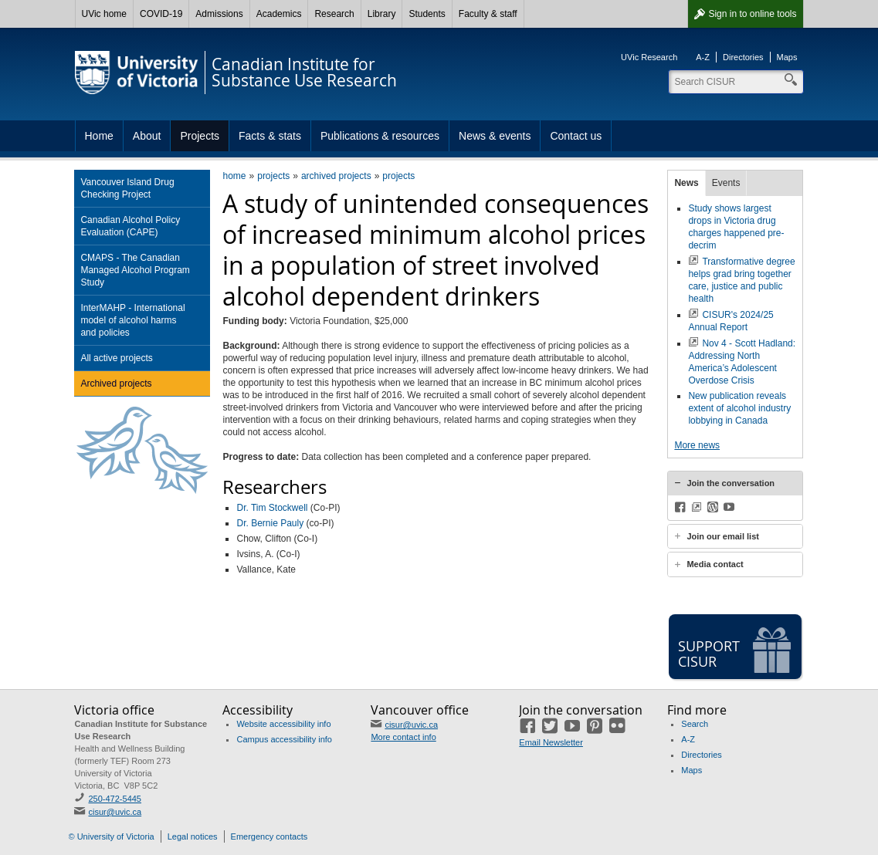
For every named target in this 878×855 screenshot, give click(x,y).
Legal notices (193, 836)
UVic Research (649, 57)
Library (382, 13)
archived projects (336, 176)
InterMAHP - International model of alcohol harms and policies (132, 320)
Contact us (576, 136)
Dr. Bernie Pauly (269, 523)
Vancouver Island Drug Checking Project (127, 188)
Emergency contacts (269, 836)
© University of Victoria (111, 836)
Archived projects (115, 383)
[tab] (735, 483)
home (234, 176)
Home (99, 136)
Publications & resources (379, 136)
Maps (787, 57)
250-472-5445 (114, 798)
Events (726, 182)
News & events (495, 136)
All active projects (116, 358)
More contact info (403, 737)
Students (426, 13)
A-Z (703, 57)
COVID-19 (161, 13)
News (686, 182)
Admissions (218, 13)
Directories (743, 57)
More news (697, 445)
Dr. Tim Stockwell (271, 507)
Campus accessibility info (284, 739)
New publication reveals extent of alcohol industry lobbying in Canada (739, 408)
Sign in (752, 13)
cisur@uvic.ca (114, 811)
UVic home (104, 13)
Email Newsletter (551, 742)
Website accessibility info (283, 723)
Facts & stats (270, 136)
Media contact (714, 564)
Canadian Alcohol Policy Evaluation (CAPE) (130, 226)
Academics (279, 13)
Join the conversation (730, 483)
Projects (199, 136)
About (147, 136)
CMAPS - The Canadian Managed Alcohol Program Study (134, 270)
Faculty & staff (488, 13)
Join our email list (722, 536)
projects (273, 176)
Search (694, 723)
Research (334, 13)
